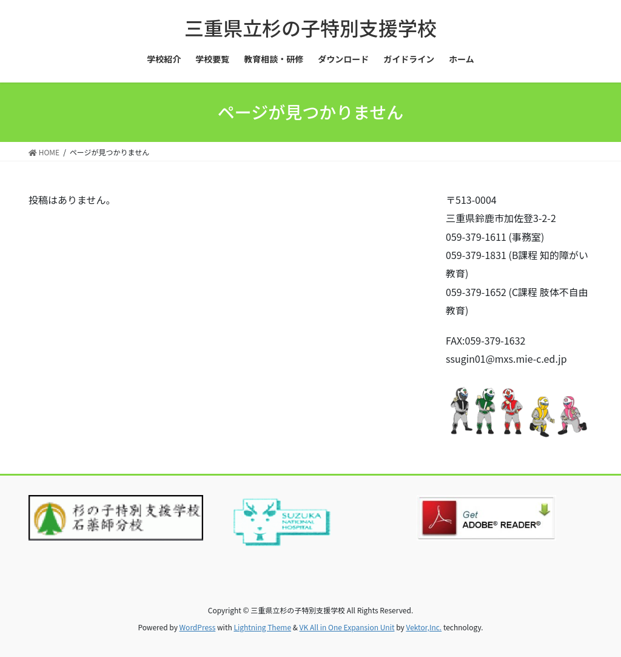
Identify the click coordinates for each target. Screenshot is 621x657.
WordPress (198, 627)
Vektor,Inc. (423, 627)
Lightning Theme (262, 627)
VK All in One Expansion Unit (347, 627)
